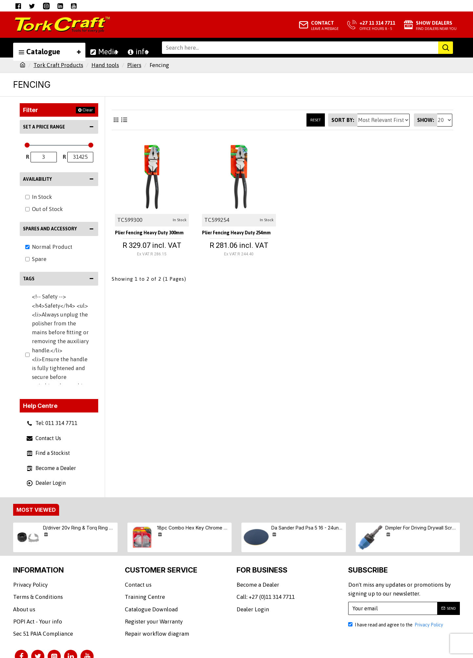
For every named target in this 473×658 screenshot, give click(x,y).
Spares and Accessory (50, 228)
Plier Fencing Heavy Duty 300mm (147, 234)
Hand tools (105, 65)
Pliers (134, 65)
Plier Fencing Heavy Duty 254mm (234, 234)
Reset (315, 120)
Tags (28, 278)
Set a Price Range (44, 126)
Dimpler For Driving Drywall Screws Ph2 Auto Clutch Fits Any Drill (421, 527)
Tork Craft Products (58, 65)
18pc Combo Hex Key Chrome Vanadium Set (193, 527)
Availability (37, 179)
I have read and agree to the (396, 624)
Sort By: (342, 120)
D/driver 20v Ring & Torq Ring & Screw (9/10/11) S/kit (79, 527)
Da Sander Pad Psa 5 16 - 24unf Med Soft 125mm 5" (307, 527)
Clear (87, 109)
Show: (425, 120)
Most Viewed (36, 509)
